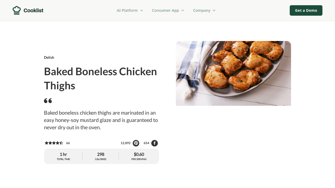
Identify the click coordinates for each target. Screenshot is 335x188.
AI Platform (130, 10)
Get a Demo (306, 10)
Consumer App (168, 10)
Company (204, 10)
